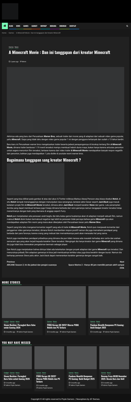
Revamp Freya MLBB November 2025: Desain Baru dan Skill (114, 377)
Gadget (34, 26)
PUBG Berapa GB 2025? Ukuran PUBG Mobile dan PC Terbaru (63, 326)
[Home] (4, 26)
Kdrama (53, 26)
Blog (11, 26)
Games (25, 26)
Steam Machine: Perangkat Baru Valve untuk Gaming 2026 (19, 326)
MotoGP (44, 26)
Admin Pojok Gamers (25, 332)
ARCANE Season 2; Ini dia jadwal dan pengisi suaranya (36, 263)
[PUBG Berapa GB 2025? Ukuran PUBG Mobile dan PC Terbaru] (65, 302)
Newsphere (81, 399)
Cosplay (72, 26)
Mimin (24, 62)
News (18, 26)
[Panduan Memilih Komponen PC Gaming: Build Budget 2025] (108, 302)
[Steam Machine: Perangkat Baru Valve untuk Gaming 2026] (22, 302)
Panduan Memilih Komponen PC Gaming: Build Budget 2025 (107, 326)
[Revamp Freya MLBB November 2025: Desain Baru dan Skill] (114, 357)
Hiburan (62, 26)
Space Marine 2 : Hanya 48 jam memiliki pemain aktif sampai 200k (95, 264)
